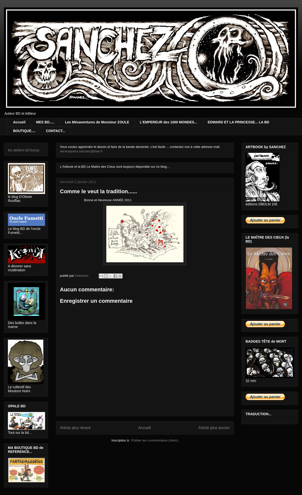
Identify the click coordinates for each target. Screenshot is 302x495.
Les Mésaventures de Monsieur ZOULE (97, 122)
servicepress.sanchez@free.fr (81, 151)
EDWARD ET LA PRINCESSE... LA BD (238, 122)
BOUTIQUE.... (24, 131)
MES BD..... (45, 122)
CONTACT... (55, 131)
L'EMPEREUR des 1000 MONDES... (168, 122)
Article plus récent (75, 428)
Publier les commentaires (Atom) (154, 440)
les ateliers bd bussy (23, 150)
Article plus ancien (214, 428)
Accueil (19, 122)
